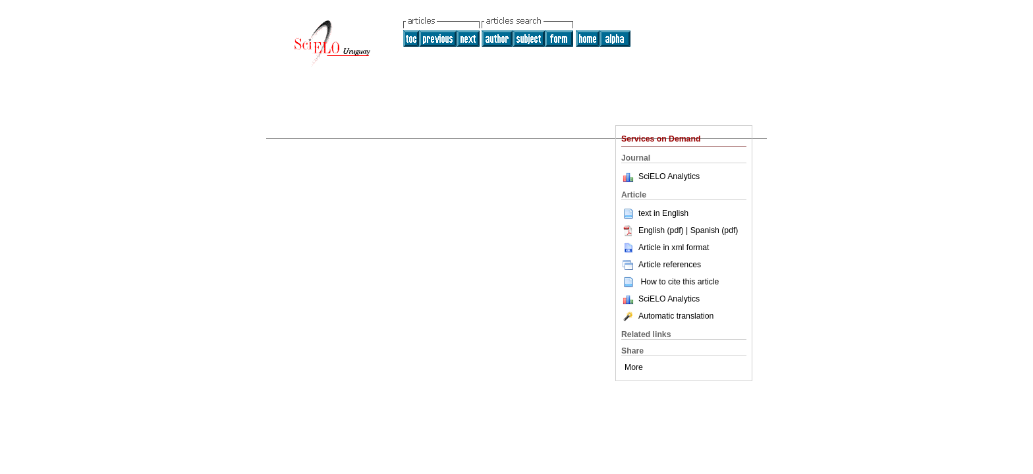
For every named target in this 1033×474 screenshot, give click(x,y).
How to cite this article (679, 281)
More (634, 367)
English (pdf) (653, 230)
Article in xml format (665, 247)
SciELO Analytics (669, 176)
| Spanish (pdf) (712, 230)
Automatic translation (667, 316)
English (675, 213)
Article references (661, 264)
